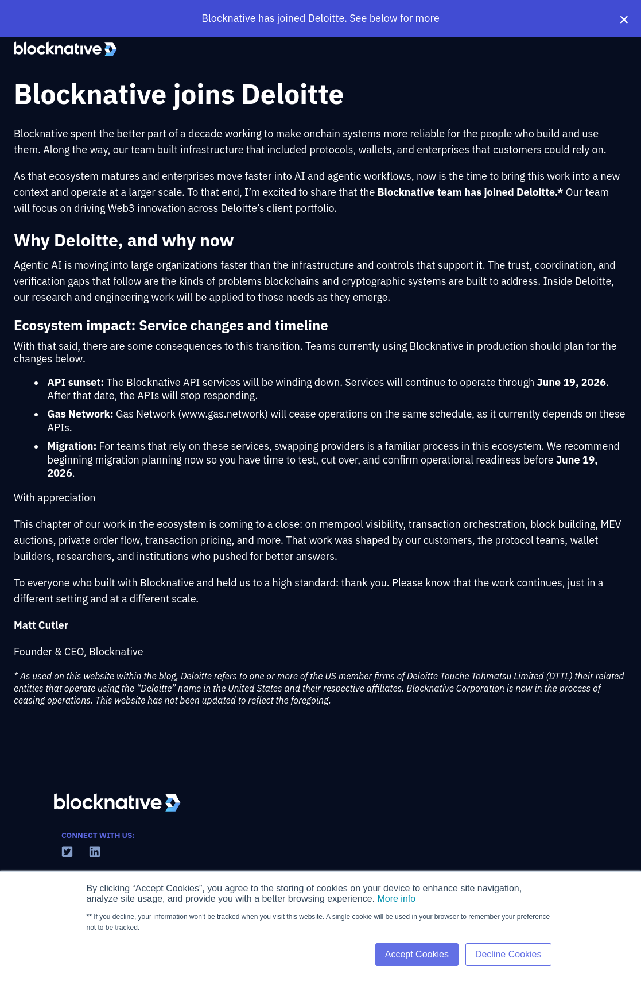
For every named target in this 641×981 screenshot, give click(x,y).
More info (396, 898)
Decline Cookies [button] (508, 954)
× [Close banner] (624, 18)
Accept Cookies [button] (417, 954)
